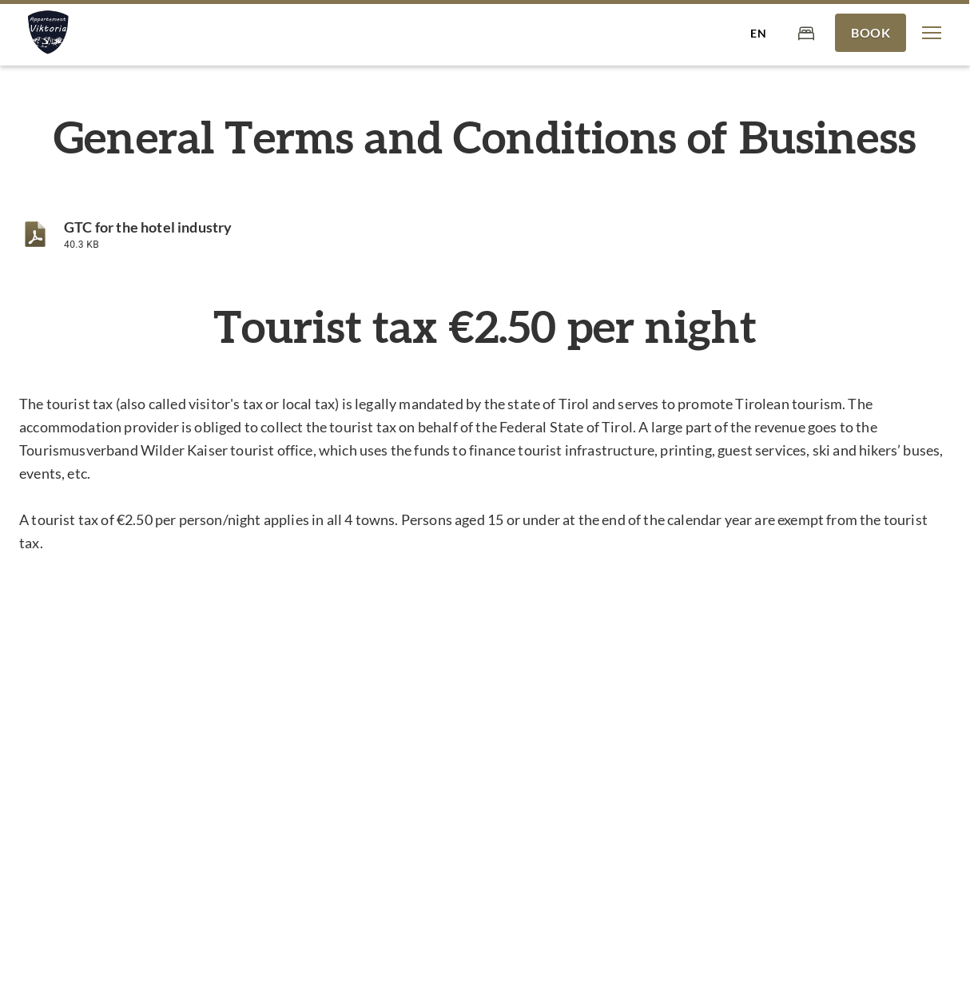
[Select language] (758, 33)
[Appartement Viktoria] (47, 33)
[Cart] (806, 32)
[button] (931, 33)
